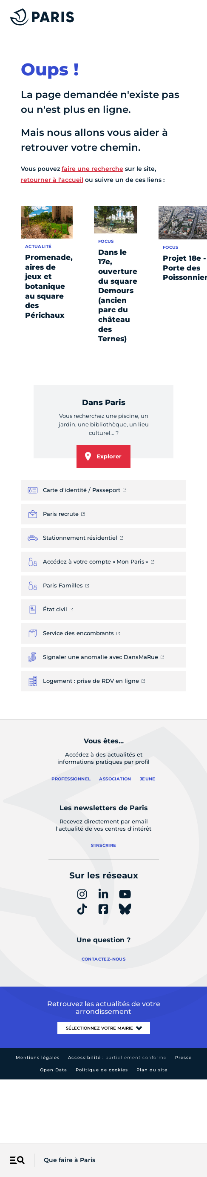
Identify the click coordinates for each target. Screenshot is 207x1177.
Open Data (53, 1070)
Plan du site (151, 1070)
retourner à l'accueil (52, 179)
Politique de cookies (102, 1070)
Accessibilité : (117, 1057)
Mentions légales (38, 1057)
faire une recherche (92, 168)
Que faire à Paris (69, 1160)
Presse (183, 1057)
